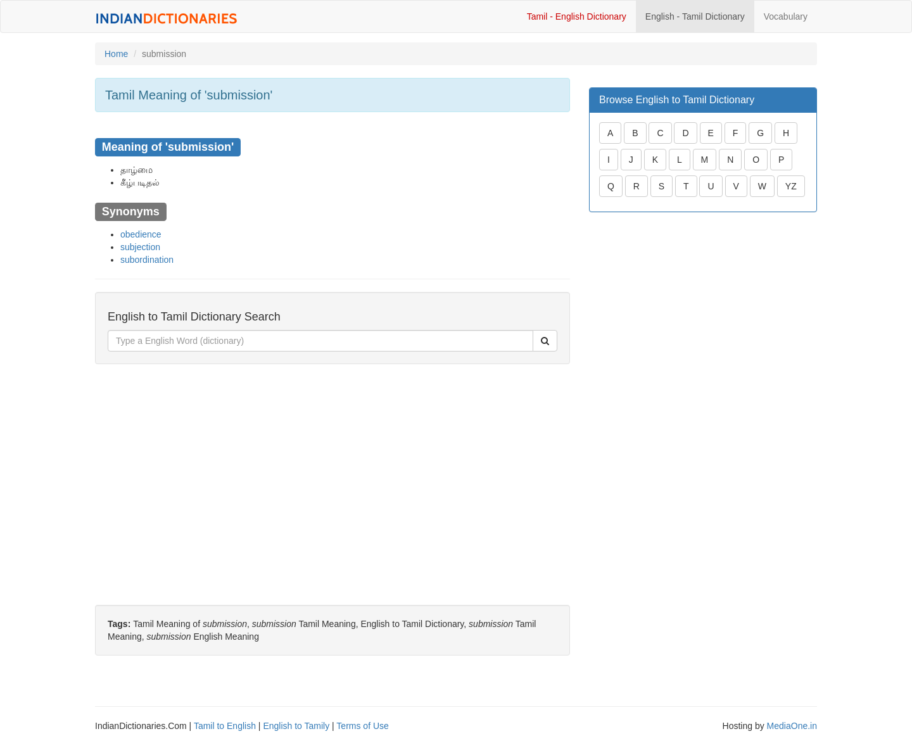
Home (116, 54)
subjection (140, 247)
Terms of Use (362, 726)
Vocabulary (786, 16)
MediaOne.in (792, 726)
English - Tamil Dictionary (695, 16)
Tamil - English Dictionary (576, 16)
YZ (791, 186)
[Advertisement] (332, 465)
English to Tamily (296, 726)
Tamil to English (225, 726)
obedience (141, 234)
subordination (147, 260)
